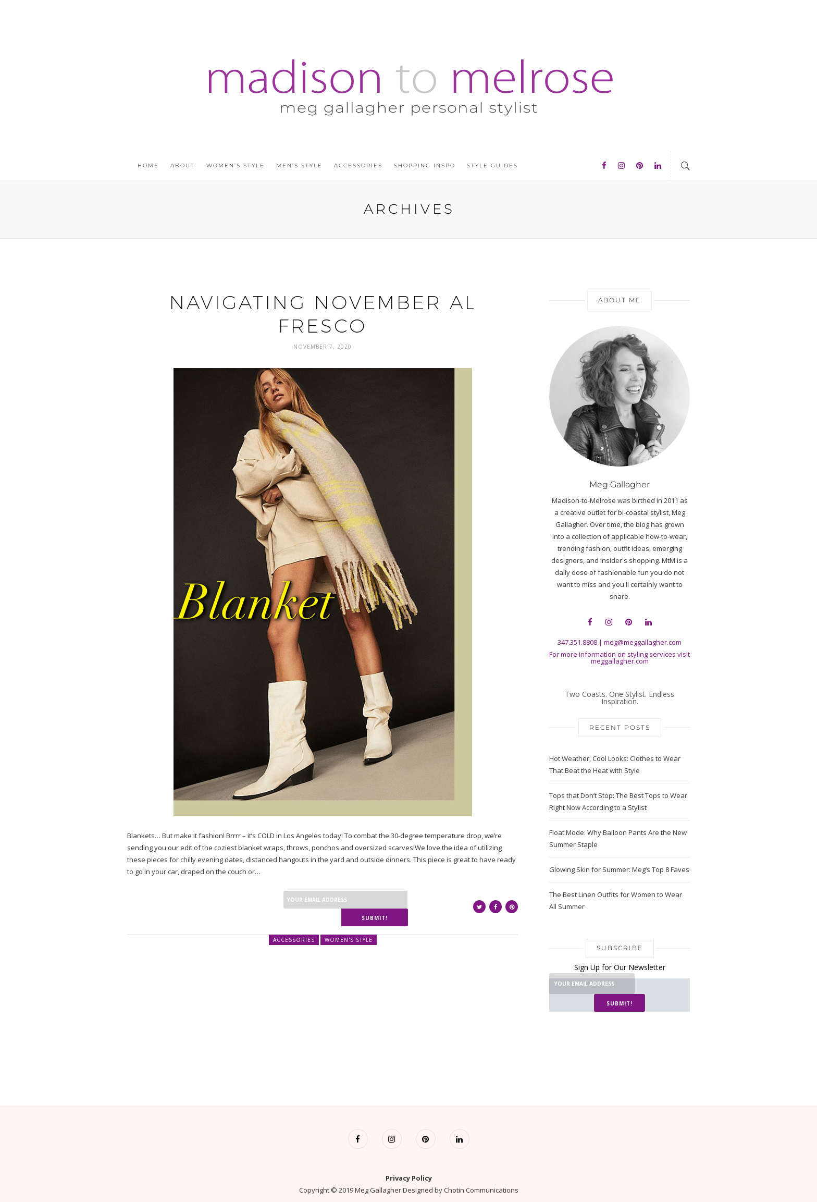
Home (148, 165)
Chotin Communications (481, 1172)
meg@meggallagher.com (643, 642)
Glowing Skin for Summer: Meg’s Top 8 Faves (619, 869)
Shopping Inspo (424, 165)
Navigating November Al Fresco (322, 313)
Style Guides (492, 165)
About (182, 165)
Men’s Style (299, 165)
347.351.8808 (577, 642)
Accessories (358, 165)
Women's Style (349, 921)
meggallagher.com (620, 661)
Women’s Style (235, 165)
